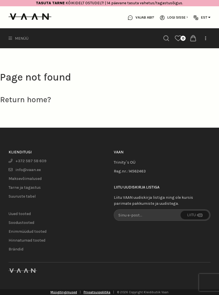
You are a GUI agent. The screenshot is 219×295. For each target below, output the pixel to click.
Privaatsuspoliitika (97, 292)
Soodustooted (21, 222)
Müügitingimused (63, 292)
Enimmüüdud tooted (27, 231)
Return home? (25, 99)
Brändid (16, 249)
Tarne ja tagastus (25, 187)
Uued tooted (20, 213)
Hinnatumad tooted (27, 240)
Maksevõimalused (25, 178)
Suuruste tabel (22, 196)
